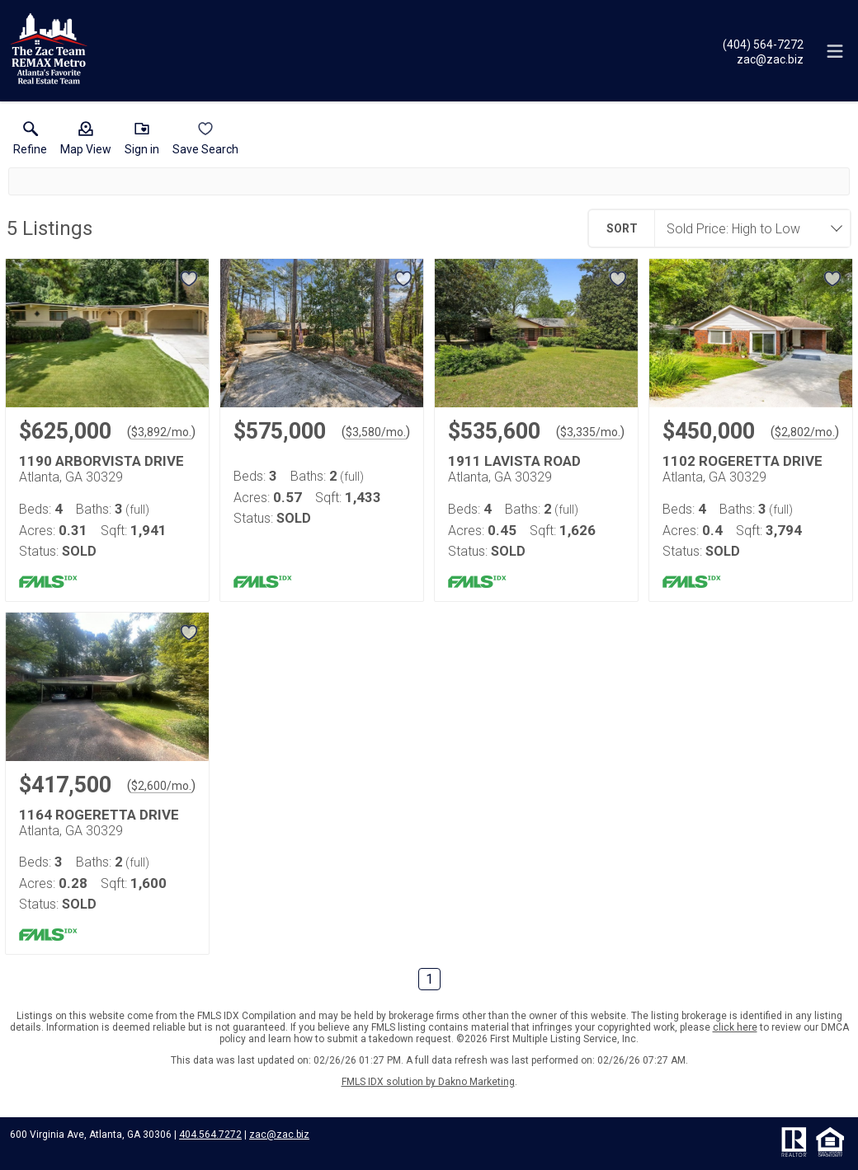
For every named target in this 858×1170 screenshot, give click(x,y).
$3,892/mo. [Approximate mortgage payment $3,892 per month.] (161, 432)
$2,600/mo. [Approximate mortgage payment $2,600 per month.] (161, 785)
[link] (30, 141)
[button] (85, 141)
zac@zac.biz (279, 1134)
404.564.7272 (210, 1134)
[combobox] (747, 228)
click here (735, 1027)
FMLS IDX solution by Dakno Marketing (428, 1082)
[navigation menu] (835, 51)
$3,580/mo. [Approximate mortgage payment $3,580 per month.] (376, 432)
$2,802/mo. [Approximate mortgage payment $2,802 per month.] (805, 432)
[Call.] (763, 43)
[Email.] (763, 58)
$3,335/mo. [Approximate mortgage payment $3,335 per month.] (590, 432)
